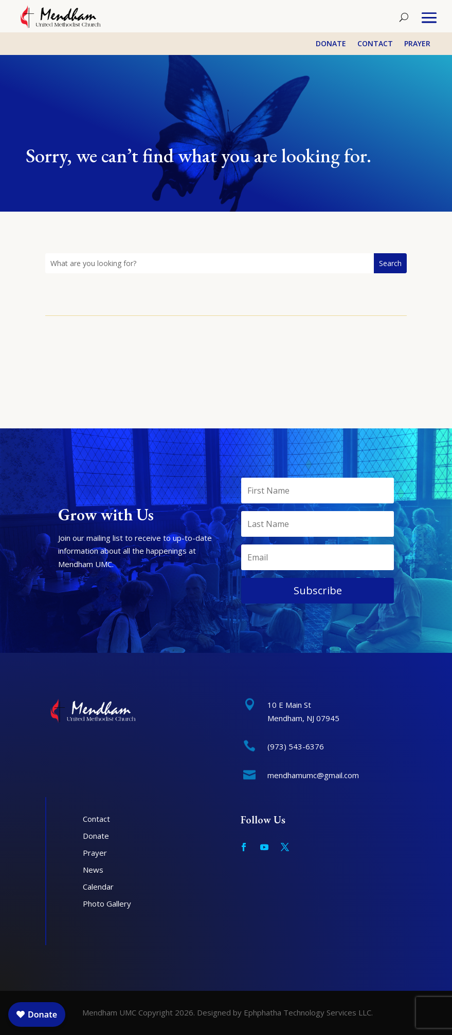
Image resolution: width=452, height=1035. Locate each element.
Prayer (417, 44)
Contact (375, 44)
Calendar (98, 886)
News (93, 869)
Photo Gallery (107, 903)
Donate (331, 44)
